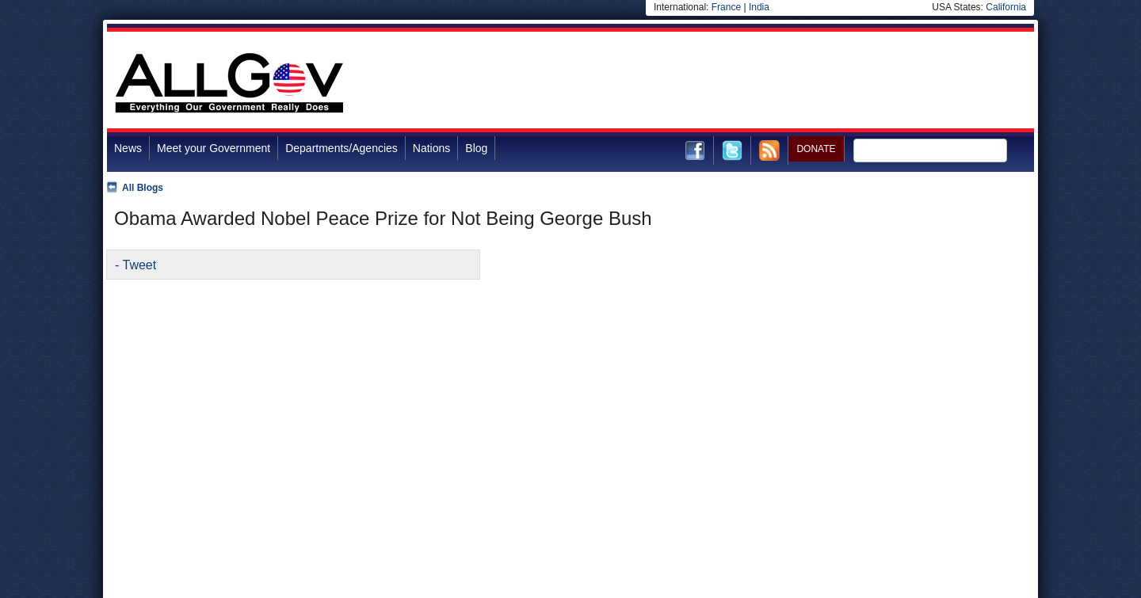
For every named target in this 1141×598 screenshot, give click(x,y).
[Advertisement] (745, 82)
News (128, 148)
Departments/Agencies (341, 148)
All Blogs (142, 187)
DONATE (815, 148)
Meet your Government (213, 148)
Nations (431, 148)
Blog (476, 148)
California (1006, 7)
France (726, 7)
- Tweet (135, 265)
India (759, 7)
